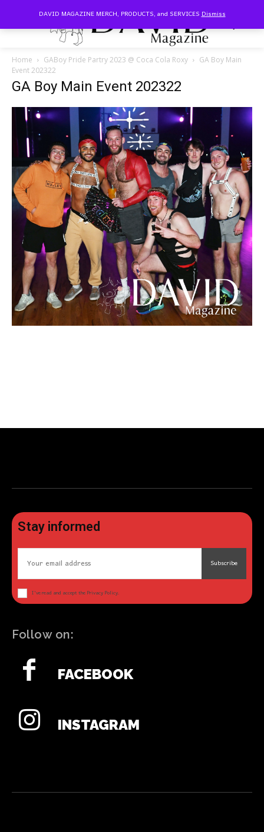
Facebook (95, 674)
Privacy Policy (102, 593)
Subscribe (223, 563)
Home (22, 60)
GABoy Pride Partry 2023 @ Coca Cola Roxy (116, 60)
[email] (110, 563)
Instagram (99, 725)
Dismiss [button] (214, 14)
